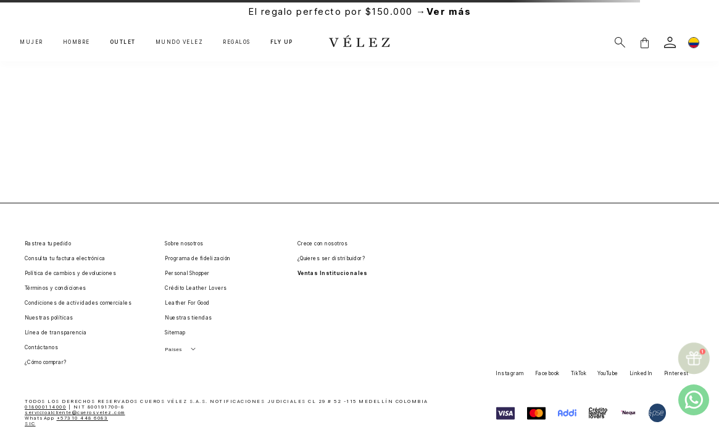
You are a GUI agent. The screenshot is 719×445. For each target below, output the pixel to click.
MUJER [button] (31, 42)
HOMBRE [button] (76, 42)
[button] (644, 42)
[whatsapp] (693, 399)
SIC (30, 423)
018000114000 (45, 407)
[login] (670, 42)
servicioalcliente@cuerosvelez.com (75, 412)
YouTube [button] (607, 373)
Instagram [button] (509, 373)
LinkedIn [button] (641, 373)
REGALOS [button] (237, 42)
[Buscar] (620, 42)
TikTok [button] (579, 373)
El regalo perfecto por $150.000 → (359, 11)
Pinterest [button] (676, 373)
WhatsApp (66, 418)
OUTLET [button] (123, 42)
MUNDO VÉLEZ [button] (180, 42)
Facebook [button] (547, 373)
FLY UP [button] (281, 42)
